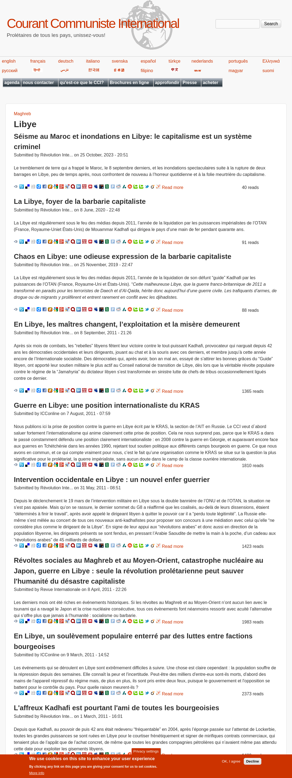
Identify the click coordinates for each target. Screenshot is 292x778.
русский (9, 70)
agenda (12, 82)
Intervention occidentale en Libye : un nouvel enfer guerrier (112, 479)
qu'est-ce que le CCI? (82, 82)
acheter (210, 82)
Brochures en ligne (129, 82)
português (238, 61)
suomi (268, 70)
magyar (236, 70)
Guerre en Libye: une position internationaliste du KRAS (107, 405)
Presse (189, 82)
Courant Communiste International (93, 23)
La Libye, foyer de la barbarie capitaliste (80, 201)
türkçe (175, 61)
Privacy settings (146, 753)
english (9, 61)
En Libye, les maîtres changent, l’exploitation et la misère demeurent (127, 324)
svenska (120, 61)
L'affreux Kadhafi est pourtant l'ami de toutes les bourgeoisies (116, 708)
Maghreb (22, 113)
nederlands (202, 61)
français (38, 61)
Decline (252, 763)
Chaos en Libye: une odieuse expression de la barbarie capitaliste (122, 256)
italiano (93, 61)
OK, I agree (231, 763)
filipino (147, 70)
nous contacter (38, 82)
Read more (172, 187)
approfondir (167, 82)
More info (36, 775)
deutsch (65, 61)
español (148, 61)
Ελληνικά (271, 61)
